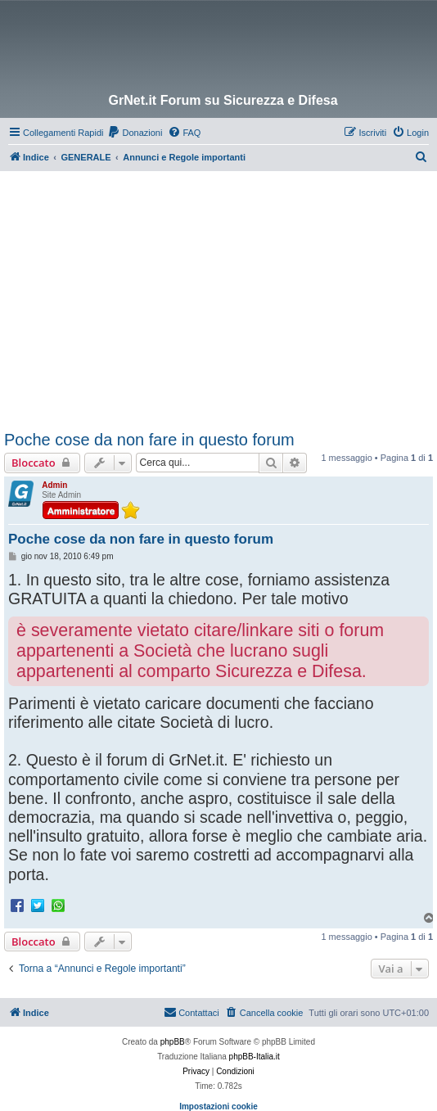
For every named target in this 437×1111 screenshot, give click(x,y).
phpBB (172, 1041)
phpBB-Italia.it (254, 1056)
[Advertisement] (220, 294)
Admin (54, 485)
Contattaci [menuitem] (191, 1012)
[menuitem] (134, 132)
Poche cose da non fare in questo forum (149, 440)
